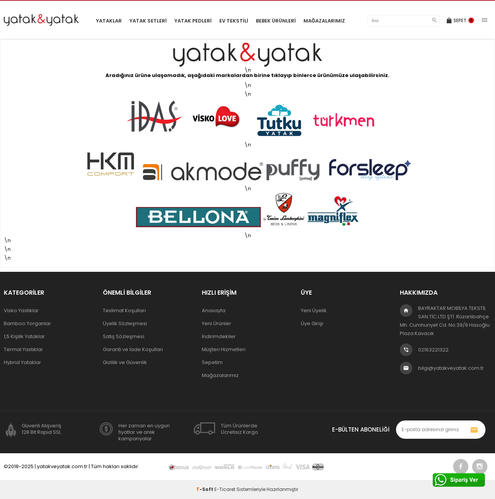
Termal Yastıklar (23, 349)
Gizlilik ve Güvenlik (125, 362)
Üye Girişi (312, 323)
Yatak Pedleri (193, 20)
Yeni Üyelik (314, 310)
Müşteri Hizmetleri (224, 349)
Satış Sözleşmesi (123, 336)
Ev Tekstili (233, 20)
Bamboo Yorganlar (27, 323)
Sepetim (212, 362)
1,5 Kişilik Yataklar (24, 336)
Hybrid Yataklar (22, 362)
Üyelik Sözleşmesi (125, 323)
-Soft (205, 489)
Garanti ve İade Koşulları (133, 349)
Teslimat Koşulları (124, 310)
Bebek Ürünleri (276, 20)
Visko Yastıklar (21, 310)
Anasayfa (213, 310)
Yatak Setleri (148, 20)
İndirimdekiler (219, 336)
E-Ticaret (224, 489)
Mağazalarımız (324, 20)
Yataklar (109, 20)
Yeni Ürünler (216, 323)
